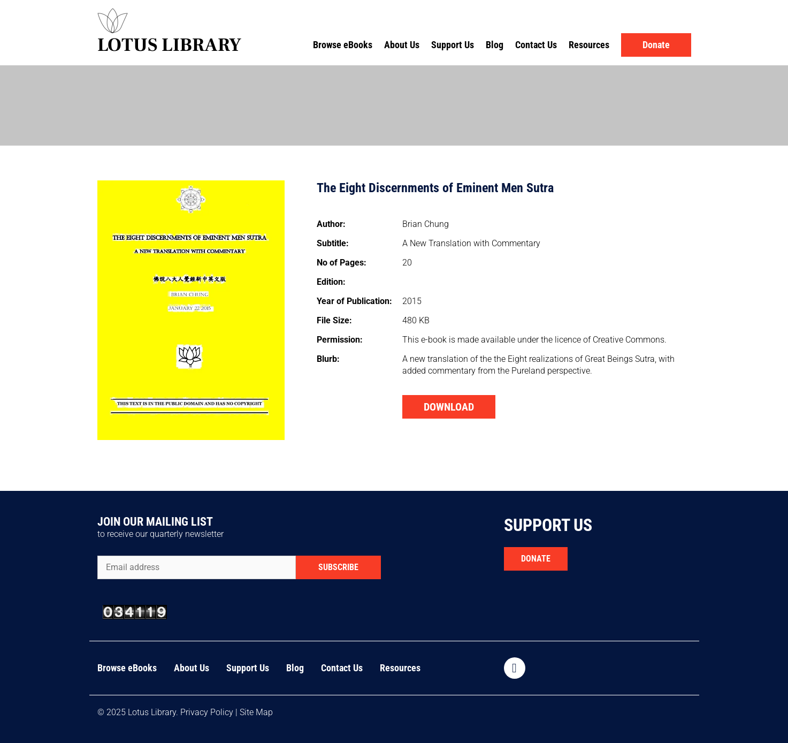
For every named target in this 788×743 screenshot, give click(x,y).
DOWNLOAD (449, 406)
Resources (589, 44)
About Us (401, 44)
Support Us (452, 44)
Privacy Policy (206, 712)
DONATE (535, 559)
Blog (494, 44)
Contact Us (536, 44)
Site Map (256, 712)
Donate (656, 44)
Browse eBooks (342, 44)
